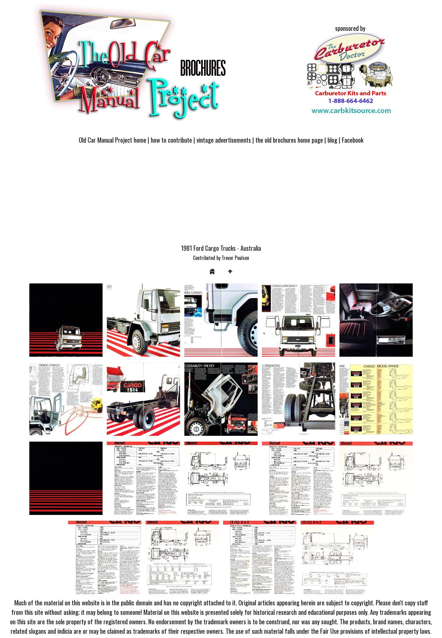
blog (332, 139)
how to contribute (171, 139)
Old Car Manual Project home (112, 139)
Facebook (353, 139)
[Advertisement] (221, 197)
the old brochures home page (289, 139)
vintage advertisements (224, 139)
